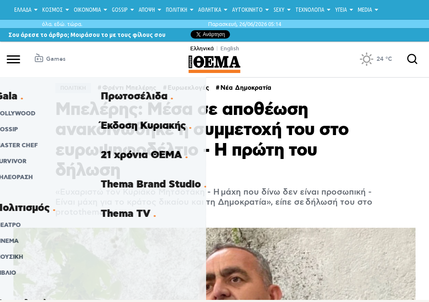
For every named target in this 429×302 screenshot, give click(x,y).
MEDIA (365, 9)
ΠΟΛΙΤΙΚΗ (176, 9)
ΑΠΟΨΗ (147, 9)
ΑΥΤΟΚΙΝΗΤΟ (247, 9)
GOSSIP (120, 9)
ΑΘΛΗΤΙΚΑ (209, 9)
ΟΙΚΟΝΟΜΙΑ (87, 9)
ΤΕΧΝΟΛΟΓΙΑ (309, 9)
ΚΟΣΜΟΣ (52, 9)
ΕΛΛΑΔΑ (22, 9)
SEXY (279, 9)
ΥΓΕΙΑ (341, 9)
